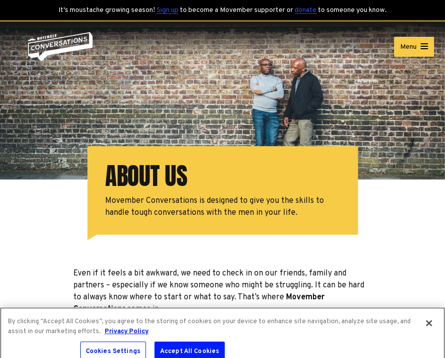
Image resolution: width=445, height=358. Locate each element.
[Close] (429, 326)
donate (305, 10)
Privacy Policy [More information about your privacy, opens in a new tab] (126, 334)
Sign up (167, 10)
